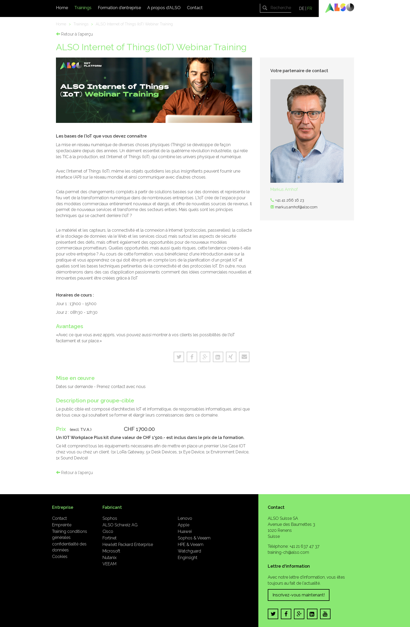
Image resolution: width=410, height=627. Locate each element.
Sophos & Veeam (194, 537)
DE (301, 8)
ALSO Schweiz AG (120, 524)
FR (309, 8)
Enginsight (187, 557)
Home (62, 7)
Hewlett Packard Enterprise (127, 544)
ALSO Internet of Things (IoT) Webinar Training (134, 24)
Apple (183, 524)
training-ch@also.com (288, 552)
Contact (195, 7)
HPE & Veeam (190, 544)
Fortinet (109, 537)
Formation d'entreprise (119, 7)
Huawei (185, 531)
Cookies (59, 556)
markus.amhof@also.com (296, 207)
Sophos (109, 518)
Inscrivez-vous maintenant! (298, 594)
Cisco (107, 531)
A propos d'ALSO (164, 7)
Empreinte (61, 524)
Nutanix (109, 557)
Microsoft (111, 551)
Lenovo (185, 518)
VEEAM (109, 563)
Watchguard (189, 551)
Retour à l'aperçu (74, 34)
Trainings (83, 7)
